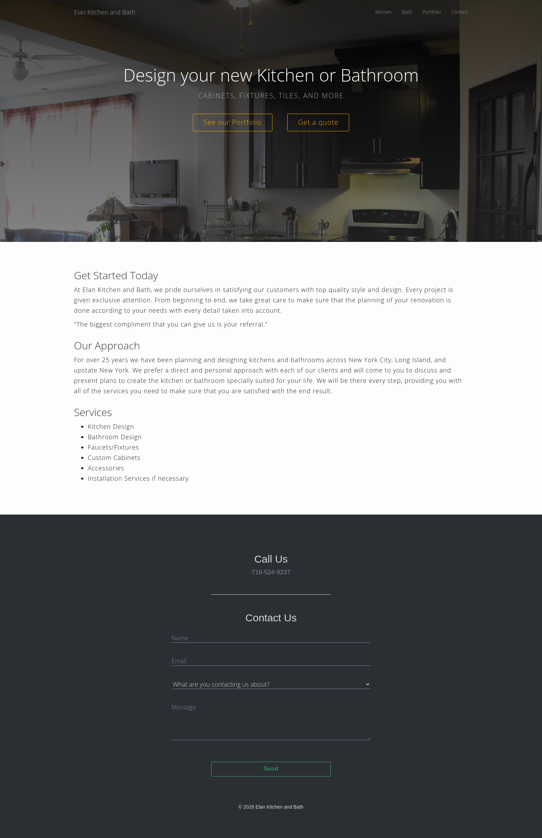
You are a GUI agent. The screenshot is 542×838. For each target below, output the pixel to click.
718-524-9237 (271, 572)
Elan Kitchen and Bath (104, 12)
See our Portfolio (233, 122)
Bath (407, 12)
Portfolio (431, 12)
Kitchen (383, 12)
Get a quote (318, 122)
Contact (459, 12)
